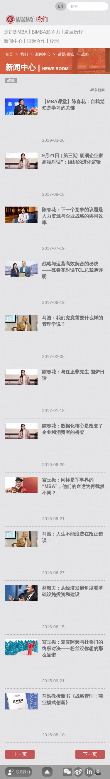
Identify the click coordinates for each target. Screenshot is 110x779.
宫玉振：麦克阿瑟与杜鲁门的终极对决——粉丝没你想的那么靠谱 (72, 648)
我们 (24, 54)
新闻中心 (13, 41)
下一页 (90, 754)
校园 (54, 41)
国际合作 (36, 41)
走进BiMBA (16, 32)
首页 (9, 54)
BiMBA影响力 (46, 32)
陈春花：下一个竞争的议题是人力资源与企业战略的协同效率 (72, 216)
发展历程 (73, 32)
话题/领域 (66, 54)
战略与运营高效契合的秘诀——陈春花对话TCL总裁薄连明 (72, 270)
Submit (103, 6)
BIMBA (29, 6)
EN (60, 6)
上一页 (20, 754)
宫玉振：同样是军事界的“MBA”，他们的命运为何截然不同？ (73, 486)
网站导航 (11, 6)
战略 (85, 54)
